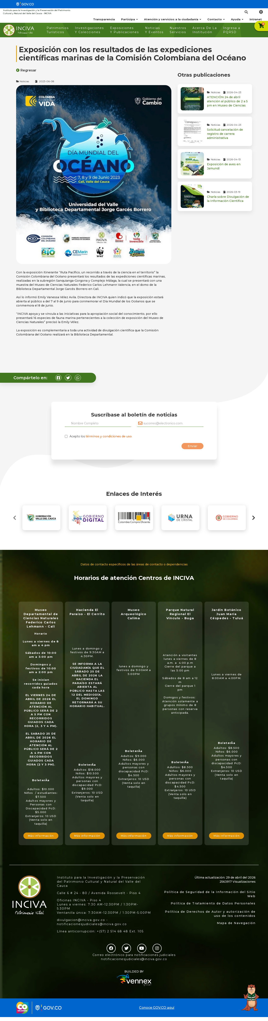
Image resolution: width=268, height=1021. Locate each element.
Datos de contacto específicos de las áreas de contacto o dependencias (134, 564)
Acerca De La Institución (204, 30)
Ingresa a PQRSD (231, 30)
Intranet (256, 19)
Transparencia (104, 19)
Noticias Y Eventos (154, 30)
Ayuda (237, 19)
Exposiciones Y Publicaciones (124, 30)
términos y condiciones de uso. (109, 436)
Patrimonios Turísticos (58, 30)
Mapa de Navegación (236, 923)
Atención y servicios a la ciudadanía (172, 19)
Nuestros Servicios (178, 30)
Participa (129, 19)
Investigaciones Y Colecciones (89, 30)
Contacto (216, 19)
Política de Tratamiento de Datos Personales (213, 903)
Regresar (26, 70)
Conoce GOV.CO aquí (156, 1008)
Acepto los (101, 436)
